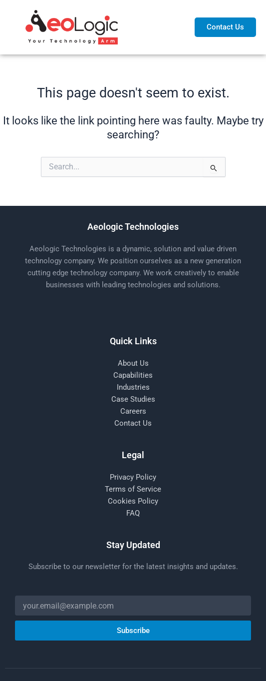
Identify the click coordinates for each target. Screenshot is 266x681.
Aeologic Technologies (133, 226)
